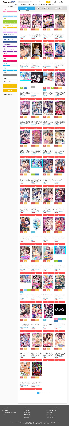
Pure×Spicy (45, 95)
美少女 (5, 54)
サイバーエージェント (58, 327)
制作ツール (6, 65)
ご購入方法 (27, 414)
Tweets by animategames (8, 94)
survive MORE (22, 37)
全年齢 (6, 11)
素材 (5, 68)
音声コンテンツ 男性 (9, 39)
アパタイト (56, 66)
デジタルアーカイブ (8, 25)
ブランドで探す (7, 81)
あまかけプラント (23, 95)
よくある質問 (27, 416)
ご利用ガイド (27, 410)
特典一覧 (10, 90)
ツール (5, 63)
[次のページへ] (49, 393)
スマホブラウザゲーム (59, 8)
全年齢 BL (13, 20)
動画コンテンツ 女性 (9, 44)
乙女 (5, 9)
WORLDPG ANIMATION (59, 37)
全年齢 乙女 (6, 20)
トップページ (5, 410)
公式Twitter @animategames (9, 412)
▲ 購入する (25, 41)
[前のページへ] (36, 393)
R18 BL (14, 22)
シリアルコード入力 (10, 86)
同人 (5, 18)
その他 (5, 73)
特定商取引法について (52, 410)
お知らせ (4, 414)
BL (4, 14)
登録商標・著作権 (51, 416)
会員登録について (28, 417)
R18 (13, 11)
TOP (20, 10)
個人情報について (51, 412)
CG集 (5, 58)
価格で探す (6, 78)
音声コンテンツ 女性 (9, 35)
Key (32, 240)
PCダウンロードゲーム (43, 8)
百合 (5, 30)
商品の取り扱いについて (52, 417)
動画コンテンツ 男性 (9, 49)
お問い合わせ (27, 412)
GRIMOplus (22, 298)
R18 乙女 (6, 22)
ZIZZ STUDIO (33, 95)
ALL (26, 8)
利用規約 (49, 414)
